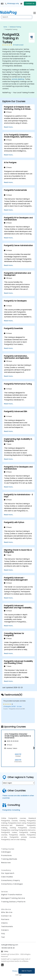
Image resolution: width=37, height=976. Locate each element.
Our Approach (7, 873)
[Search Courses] (16, 17)
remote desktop (18, 79)
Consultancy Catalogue (12, 884)
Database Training (15, 27)
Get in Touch (27, 971)
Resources (6, 862)
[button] (33, 748)
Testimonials (7, 926)
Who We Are (6, 912)
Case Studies (7, 877)
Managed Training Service (13, 898)
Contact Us (30, 3)
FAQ (3, 933)
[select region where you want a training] (18, 783)
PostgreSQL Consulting (11, 810)
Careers (5, 930)
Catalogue (6, 852)
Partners (5, 919)
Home (5, 27)
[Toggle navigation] (34, 12)
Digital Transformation (11, 894)
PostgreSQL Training (11, 29)
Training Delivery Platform (13, 902)
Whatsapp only (12, 3)
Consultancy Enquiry (10, 880)
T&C (3, 937)
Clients (4, 923)
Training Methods (9, 859)
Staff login (18, 975)
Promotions (6, 855)
